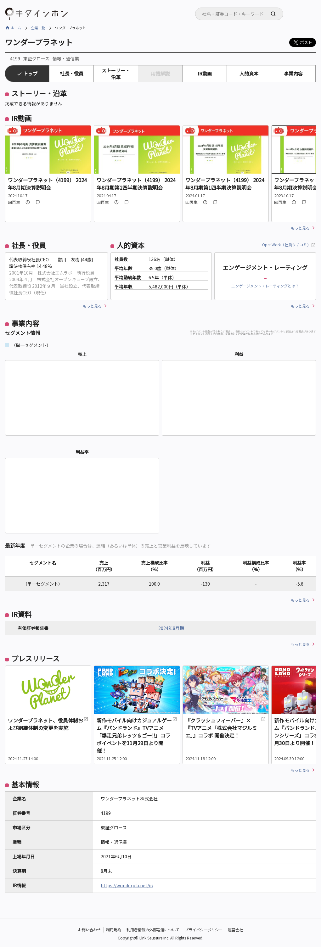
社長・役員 (71, 73)
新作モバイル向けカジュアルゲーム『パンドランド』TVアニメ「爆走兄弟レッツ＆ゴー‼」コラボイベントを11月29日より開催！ (137, 735)
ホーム (16, 27)
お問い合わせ (89, 929)
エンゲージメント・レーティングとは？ (265, 285)
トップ (30, 73)
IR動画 (205, 73)
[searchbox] (241, 14)
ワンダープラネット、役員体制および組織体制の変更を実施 (48, 724)
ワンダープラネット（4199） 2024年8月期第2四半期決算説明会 (136, 183)
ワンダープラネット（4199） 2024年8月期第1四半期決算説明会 (224, 183)
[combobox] (239, 14)
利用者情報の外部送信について (153, 929)
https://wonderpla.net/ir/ (127, 885)
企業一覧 (38, 27)
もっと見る (300, 228)
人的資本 (248, 73)
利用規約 (113, 929)
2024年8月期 (171, 628)
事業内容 (293, 73)
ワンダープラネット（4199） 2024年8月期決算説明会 (47, 183)
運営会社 (235, 929)
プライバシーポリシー (203, 929)
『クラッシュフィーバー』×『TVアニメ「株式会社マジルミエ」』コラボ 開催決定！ (225, 727)
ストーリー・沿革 (116, 73)
